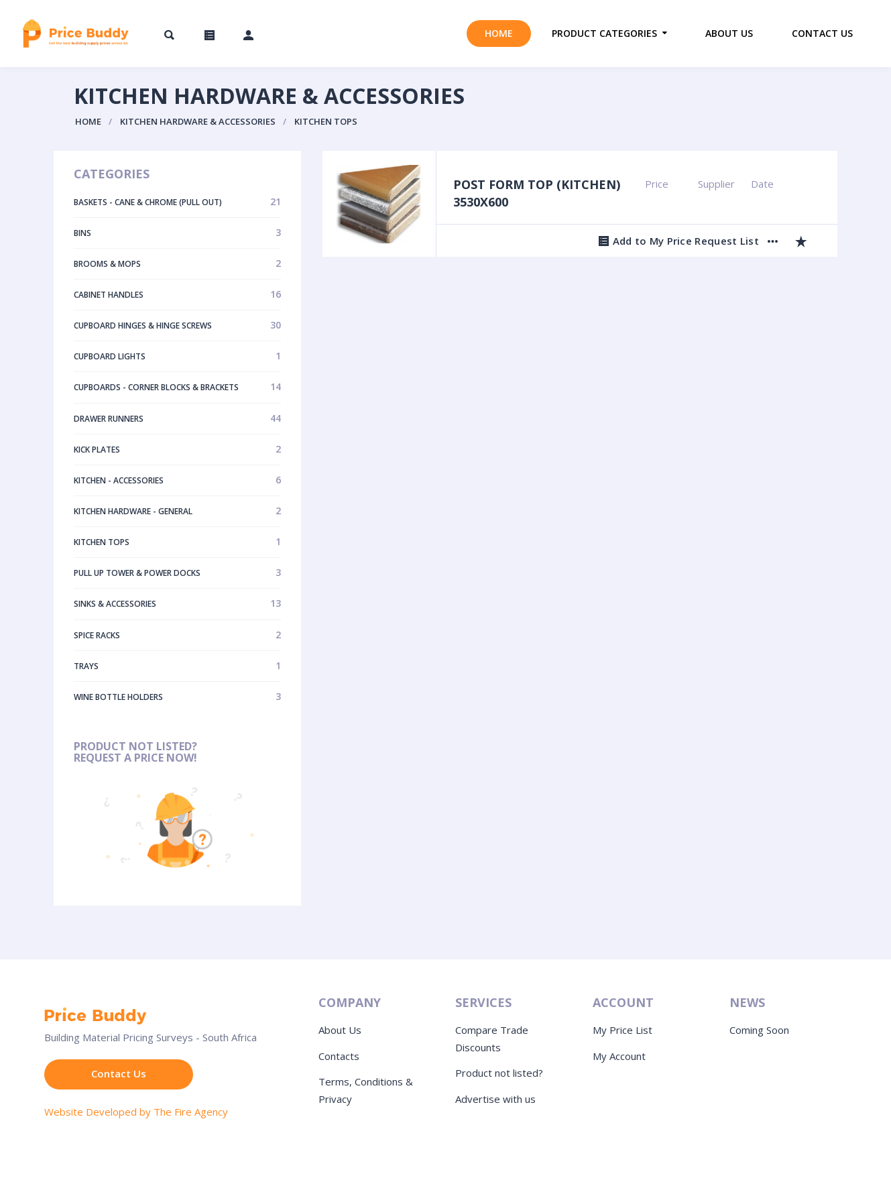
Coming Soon (759, 1030)
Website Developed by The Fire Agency (136, 1111)
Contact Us (118, 1073)
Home (499, 33)
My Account (619, 1056)
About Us (339, 1030)
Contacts (338, 1056)
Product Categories (604, 33)
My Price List (622, 1030)
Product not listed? (499, 1072)
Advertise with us (495, 1099)
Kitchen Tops (325, 121)
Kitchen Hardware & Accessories (198, 121)
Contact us (822, 33)
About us (729, 33)
